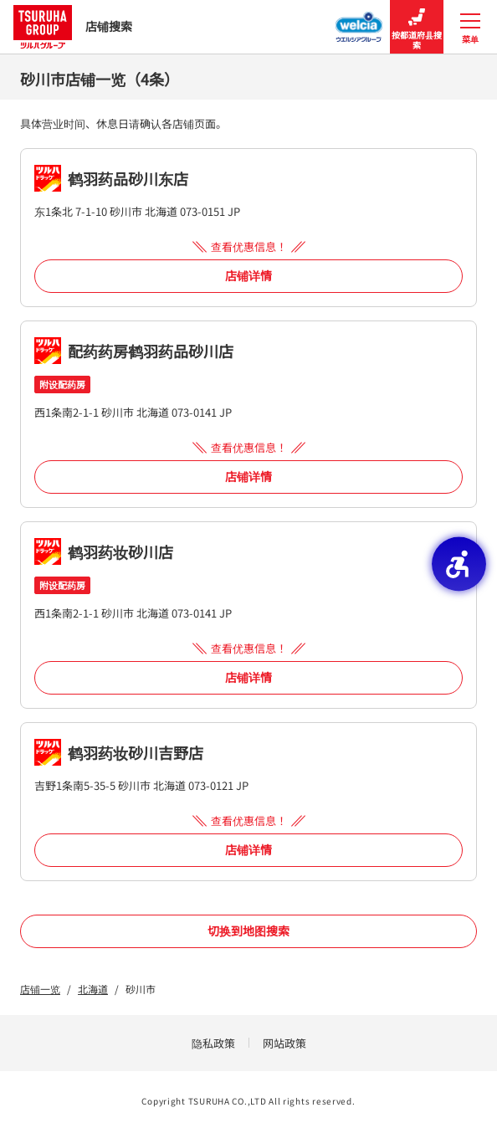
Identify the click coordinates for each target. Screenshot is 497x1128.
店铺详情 (248, 275)
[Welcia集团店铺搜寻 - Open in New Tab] (359, 22)
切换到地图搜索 (248, 930)
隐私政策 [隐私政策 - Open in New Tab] (213, 1043)
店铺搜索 (72, 26)
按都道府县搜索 (417, 27)
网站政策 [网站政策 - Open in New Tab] (284, 1043)
